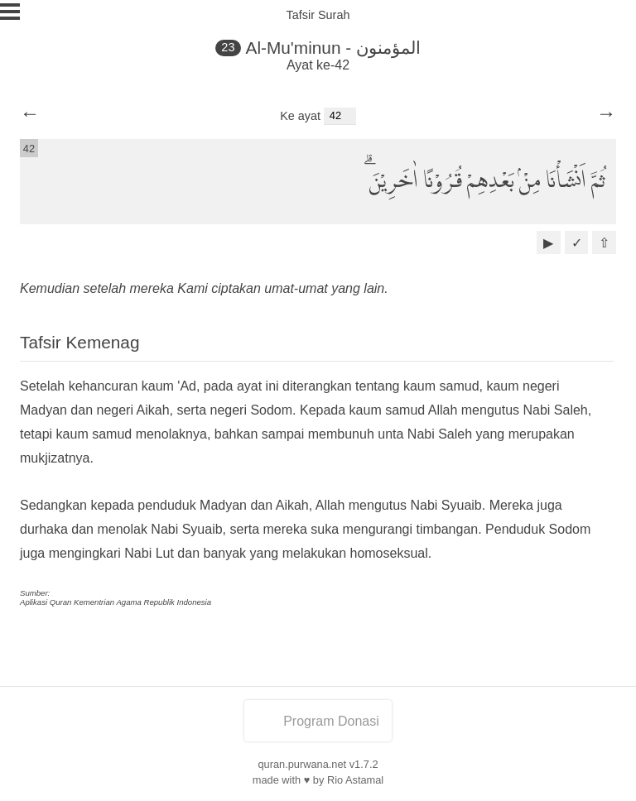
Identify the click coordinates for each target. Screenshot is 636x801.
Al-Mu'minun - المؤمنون (333, 47)
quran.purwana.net (302, 764)
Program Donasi (318, 721)
